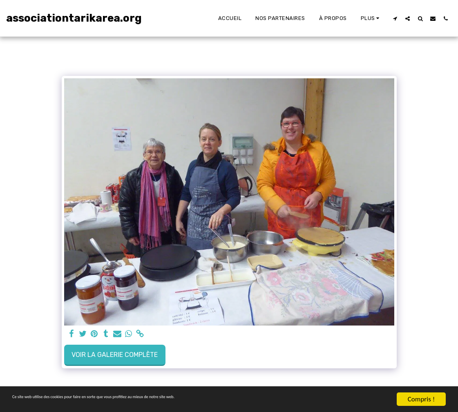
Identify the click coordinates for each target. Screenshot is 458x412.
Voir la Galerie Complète (114, 355)
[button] (395, 18)
